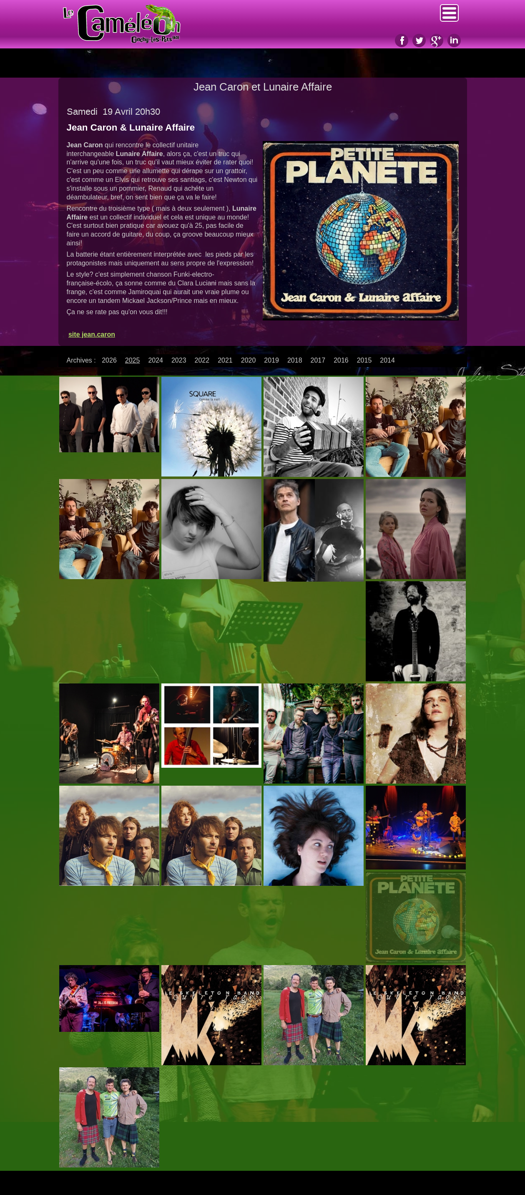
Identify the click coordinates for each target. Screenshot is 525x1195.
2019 (271, 360)
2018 (294, 360)
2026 (109, 360)
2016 (341, 360)
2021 (225, 360)
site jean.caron (91, 334)
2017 (318, 360)
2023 (178, 360)
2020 (248, 360)
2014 (387, 360)
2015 (364, 360)
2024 (155, 360)
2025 (132, 360)
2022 (202, 360)
